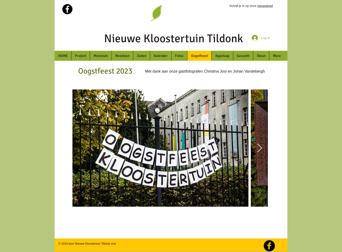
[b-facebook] (269, 246)
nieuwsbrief (265, 6)
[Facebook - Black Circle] (67, 9)
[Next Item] (259, 148)
